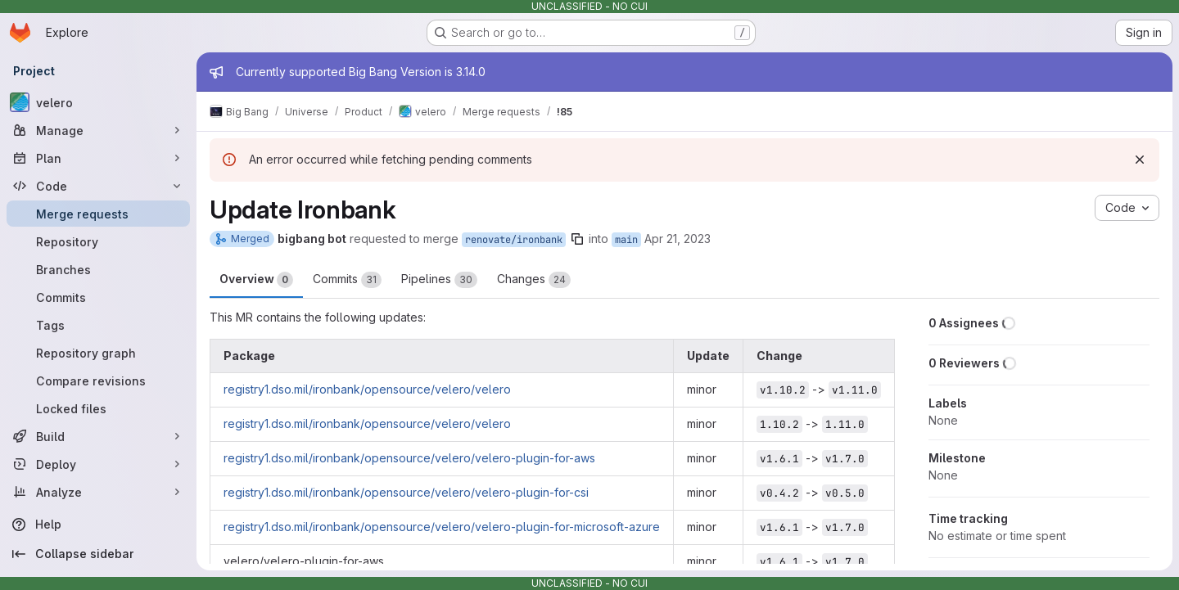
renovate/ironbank (513, 239)
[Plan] (98, 158)
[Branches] (98, 269)
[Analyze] (98, 492)
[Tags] (98, 325)
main (626, 239)
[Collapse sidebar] (98, 554)
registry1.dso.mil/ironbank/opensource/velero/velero (367, 389)
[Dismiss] (1140, 159)
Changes (534, 280)
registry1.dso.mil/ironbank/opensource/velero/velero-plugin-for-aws (409, 458)
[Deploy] (98, 464)
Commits (347, 280)
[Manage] (98, 130)
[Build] (98, 436)
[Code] (98, 186)
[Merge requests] (98, 213)
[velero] (98, 102)
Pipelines (439, 280)
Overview (256, 280)
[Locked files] (98, 408)
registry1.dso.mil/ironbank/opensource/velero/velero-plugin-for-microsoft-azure (442, 527)
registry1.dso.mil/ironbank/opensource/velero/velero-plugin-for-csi (406, 492)
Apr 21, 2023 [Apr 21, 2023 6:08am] (677, 238)
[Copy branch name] (577, 239)
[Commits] (98, 297)
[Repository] (98, 241)
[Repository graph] (98, 353)
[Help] (98, 524)
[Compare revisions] (98, 380)
